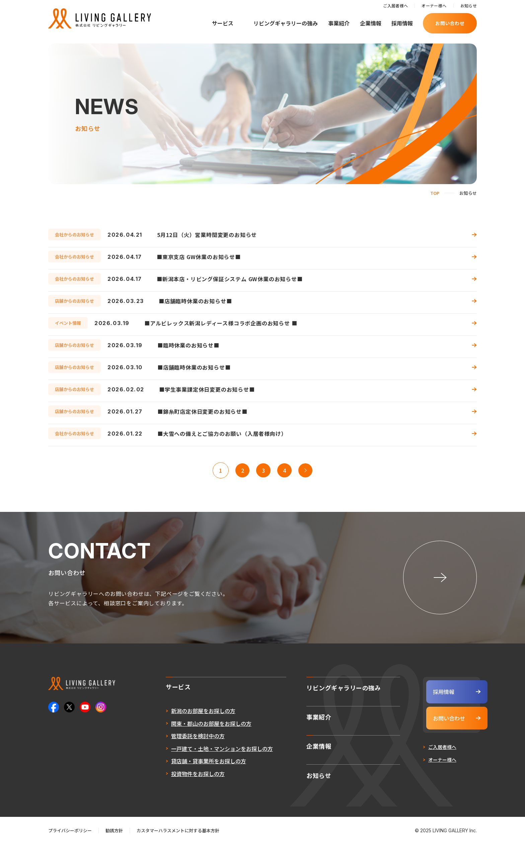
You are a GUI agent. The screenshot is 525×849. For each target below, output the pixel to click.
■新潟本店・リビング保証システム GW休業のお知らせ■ (230, 279)
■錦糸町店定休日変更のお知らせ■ (202, 411)
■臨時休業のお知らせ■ (188, 345)
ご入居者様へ (395, 5)
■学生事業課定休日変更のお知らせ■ (207, 389)
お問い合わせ (449, 23)
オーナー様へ (434, 5)
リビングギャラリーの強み (285, 23)
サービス (222, 23)
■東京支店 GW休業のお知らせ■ (199, 257)
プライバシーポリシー (70, 836)
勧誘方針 (114, 836)
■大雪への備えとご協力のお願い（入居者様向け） (222, 434)
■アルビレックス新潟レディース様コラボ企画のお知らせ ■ (220, 323)
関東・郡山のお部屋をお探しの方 (195, 732)
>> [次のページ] (308, 470)
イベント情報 (68, 323)
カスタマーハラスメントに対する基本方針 (178, 836)
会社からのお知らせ (74, 234)
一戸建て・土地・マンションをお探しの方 (205, 758)
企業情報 (370, 23)
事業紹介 (339, 23)
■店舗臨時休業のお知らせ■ (195, 301)
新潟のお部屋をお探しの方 (187, 720)
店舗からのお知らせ (74, 301)
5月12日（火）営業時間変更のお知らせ (207, 235)
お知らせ (468, 5)
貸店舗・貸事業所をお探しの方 (192, 770)
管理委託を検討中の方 (181, 745)
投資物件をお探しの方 (181, 783)
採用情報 (402, 23)
